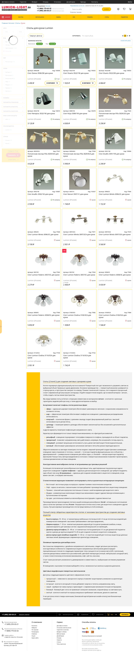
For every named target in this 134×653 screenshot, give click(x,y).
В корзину (52, 83)
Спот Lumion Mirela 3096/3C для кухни (43, 234)
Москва (48, 6)
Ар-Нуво (8, 72)
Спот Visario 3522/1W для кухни (76, 73)
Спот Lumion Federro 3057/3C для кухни (43, 275)
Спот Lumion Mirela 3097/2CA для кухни (79, 234)
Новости (59, 640)
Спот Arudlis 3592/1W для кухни (40, 194)
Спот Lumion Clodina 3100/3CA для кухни (77, 316)
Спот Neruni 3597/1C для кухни (75, 194)
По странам (35, 630)
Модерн (8, 85)
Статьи (59, 642)
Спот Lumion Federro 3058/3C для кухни (115, 275)
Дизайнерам (71, 2)
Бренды (83, 2)
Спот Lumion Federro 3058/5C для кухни (43, 315)
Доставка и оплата (8, 2)
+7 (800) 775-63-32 (50, 8)
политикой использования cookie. (92, 645)
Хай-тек (8, 91)
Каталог (6, 17)
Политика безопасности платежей (92, 636)
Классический (10, 78)
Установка (57, 2)
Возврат (34, 2)
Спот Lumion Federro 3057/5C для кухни (79, 275)
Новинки (34, 634)
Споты (17, 23)
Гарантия (23, 2)
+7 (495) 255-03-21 (50, 11)
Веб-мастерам (61, 634)
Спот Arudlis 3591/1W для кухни (111, 154)
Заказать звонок (24, 614)
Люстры (9, 45)
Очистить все (126, 41)
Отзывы (45, 2)
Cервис (60, 622)
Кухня (39, 44)
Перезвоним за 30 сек (77, 6)
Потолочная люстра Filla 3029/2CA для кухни (114, 114)
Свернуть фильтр (36, 36)
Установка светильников (64, 628)
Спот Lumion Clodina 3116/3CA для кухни (41, 356)
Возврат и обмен (62, 632)
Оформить (125, 614)
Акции (33, 636)
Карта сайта (35, 638)
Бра (7, 42)
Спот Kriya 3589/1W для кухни (75, 113)
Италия (8, 140)
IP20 (7, 119)
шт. (110, 614)
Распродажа (35, 632)
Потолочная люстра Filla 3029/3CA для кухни (43, 155)
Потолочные (10, 61)
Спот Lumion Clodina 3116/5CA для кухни (77, 356)
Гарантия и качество (63, 630)
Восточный (9, 75)
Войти (130, 2)
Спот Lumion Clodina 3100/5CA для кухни (113, 316)
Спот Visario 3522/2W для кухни (111, 73)
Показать (13, 155)
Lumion (8, 130)
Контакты (94, 2)
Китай (8, 143)
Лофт (7, 81)
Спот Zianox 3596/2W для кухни (40, 73)
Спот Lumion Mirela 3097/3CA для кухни (115, 234)
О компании (37, 622)
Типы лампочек (61, 644)
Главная (5, 23)
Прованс (8, 88)
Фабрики (34, 628)
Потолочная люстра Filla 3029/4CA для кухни (78, 155)
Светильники (11, 48)
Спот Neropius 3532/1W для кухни (41, 113)
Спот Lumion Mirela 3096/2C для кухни (114, 194)
